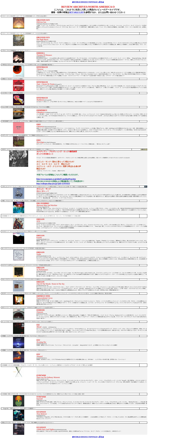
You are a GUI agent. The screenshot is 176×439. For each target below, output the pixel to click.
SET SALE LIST (76, 12)
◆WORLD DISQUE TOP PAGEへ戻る (87, 2)
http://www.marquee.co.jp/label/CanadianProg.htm (56, 179)
